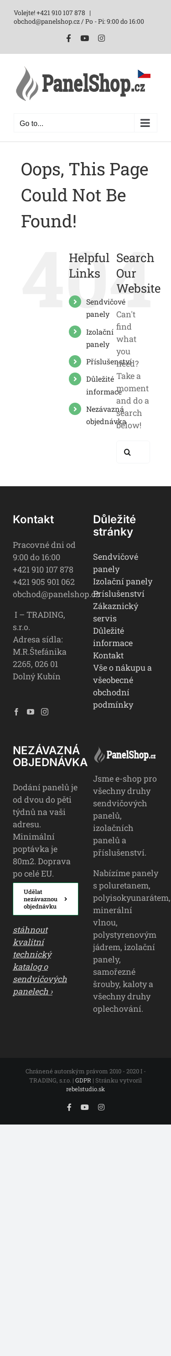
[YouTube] (30, 711)
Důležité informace (113, 636)
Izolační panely (122, 581)
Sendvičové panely (115, 562)
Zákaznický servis (115, 612)
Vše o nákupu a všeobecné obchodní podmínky (122, 686)
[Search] (127, 452)
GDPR (83, 1080)
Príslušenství (119, 593)
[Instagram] (44, 711)
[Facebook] (16, 711)
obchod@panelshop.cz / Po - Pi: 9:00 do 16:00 (79, 21)
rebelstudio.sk (85, 1089)
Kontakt (108, 655)
